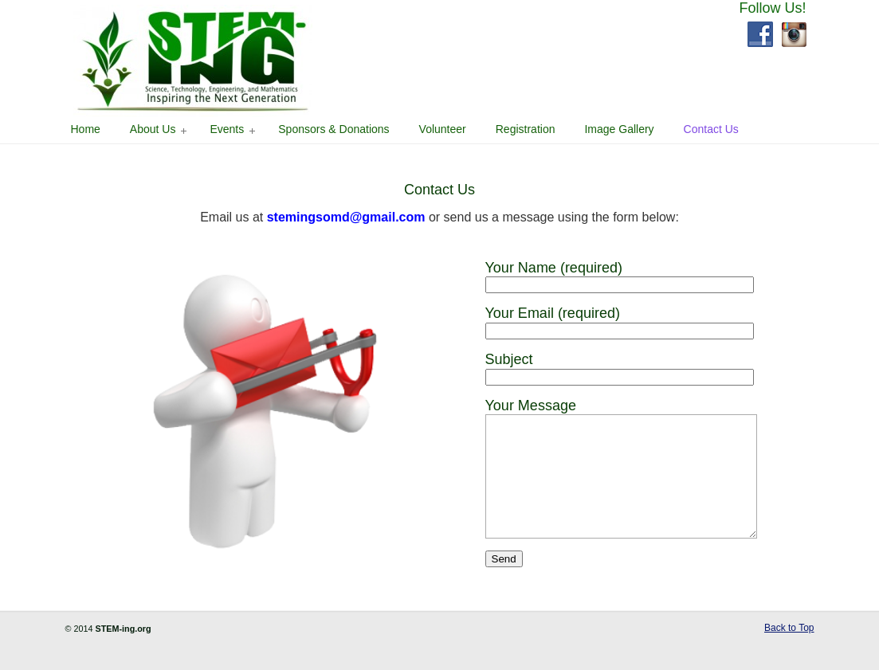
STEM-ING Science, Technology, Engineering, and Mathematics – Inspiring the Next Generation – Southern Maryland (192, 61)
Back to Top (789, 651)
